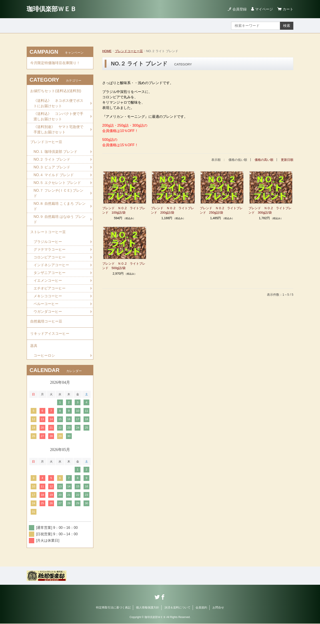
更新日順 (287, 159)
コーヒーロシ (44, 356)
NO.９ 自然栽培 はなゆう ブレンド (60, 219)
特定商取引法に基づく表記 (113, 608)
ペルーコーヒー (46, 304)
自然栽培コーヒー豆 (46, 322)
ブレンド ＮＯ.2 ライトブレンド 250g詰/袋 (221, 210)
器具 (33, 346)
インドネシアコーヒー (51, 265)
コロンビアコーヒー (50, 257)
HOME (107, 51)
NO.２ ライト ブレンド (52, 159)
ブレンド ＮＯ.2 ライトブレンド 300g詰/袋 (270, 210)
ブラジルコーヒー (48, 242)
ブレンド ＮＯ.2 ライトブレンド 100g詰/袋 (123, 210)
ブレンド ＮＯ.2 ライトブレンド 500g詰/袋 (123, 266)
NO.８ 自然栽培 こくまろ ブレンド (60, 206)
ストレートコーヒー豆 (48, 232)
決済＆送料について (177, 608)
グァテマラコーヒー (50, 250)
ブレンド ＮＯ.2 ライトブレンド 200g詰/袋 (172, 210)
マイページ (264, 9)
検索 (286, 26)
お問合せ (218, 608)
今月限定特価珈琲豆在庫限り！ (55, 63)
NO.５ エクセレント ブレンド (57, 183)
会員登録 (239, 9)
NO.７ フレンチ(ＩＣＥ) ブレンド (58, 193)
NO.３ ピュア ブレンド (52, 167)
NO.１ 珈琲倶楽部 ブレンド (55, 152)
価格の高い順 (264, 159)
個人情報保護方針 (147, 608)
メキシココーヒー (48, 296)
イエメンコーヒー (48, 281)
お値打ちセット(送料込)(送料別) (55, 91)
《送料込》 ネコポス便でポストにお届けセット (58, 103)
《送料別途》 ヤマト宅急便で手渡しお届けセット (58, 129)
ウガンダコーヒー (48, 312)
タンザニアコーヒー (50, 273)
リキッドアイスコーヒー (49, 334)
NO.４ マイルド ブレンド (54, 175)
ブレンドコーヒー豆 (129, 51)
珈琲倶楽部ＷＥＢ (51, 9)
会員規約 (201, 608)
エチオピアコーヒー (50, 288)
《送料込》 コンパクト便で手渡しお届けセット (58, 116)
